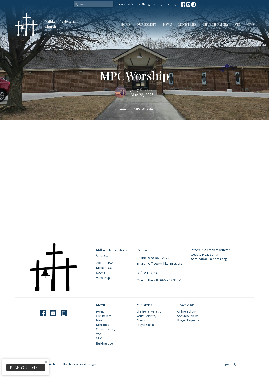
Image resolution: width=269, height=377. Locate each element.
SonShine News (187, 316)
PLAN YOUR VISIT (25, 367)
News (167, 24)
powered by (239, 364)
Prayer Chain (145, 325)
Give (250, 24)
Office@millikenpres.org (165, 263)
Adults (141, 320)
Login (92, 364)
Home (125, 24)
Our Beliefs (147, 24)
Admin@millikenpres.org (209, 259)
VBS (238, 24)
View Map (103, 277)
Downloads (126, 4)
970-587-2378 (169, 4)
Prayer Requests (188, 320)
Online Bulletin (187, 311)
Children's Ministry (149, 311)
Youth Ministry (146, 316)
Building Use (147, 4)
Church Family (215, 24)
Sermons (122, 109)
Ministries (187, 24)
